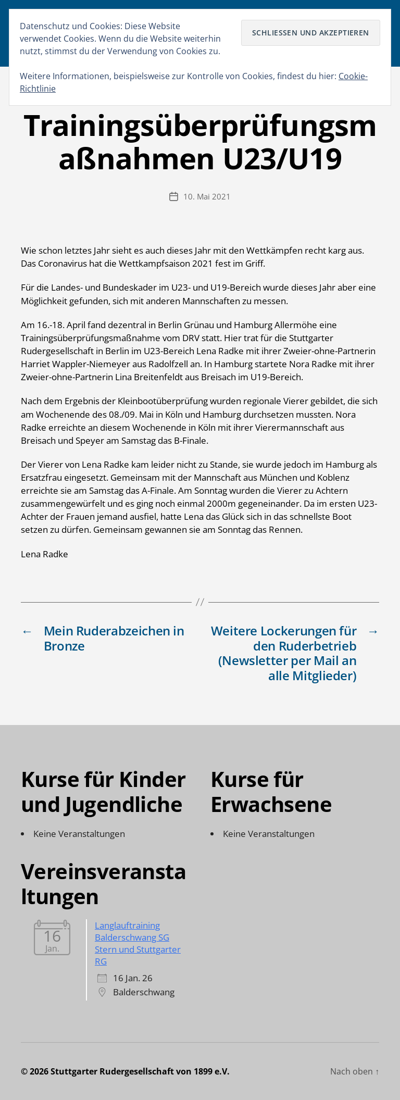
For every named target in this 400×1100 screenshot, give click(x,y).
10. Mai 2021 (207, 196)
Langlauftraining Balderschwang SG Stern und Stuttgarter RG (138, 943)
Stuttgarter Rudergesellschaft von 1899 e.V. (140, 1071)
